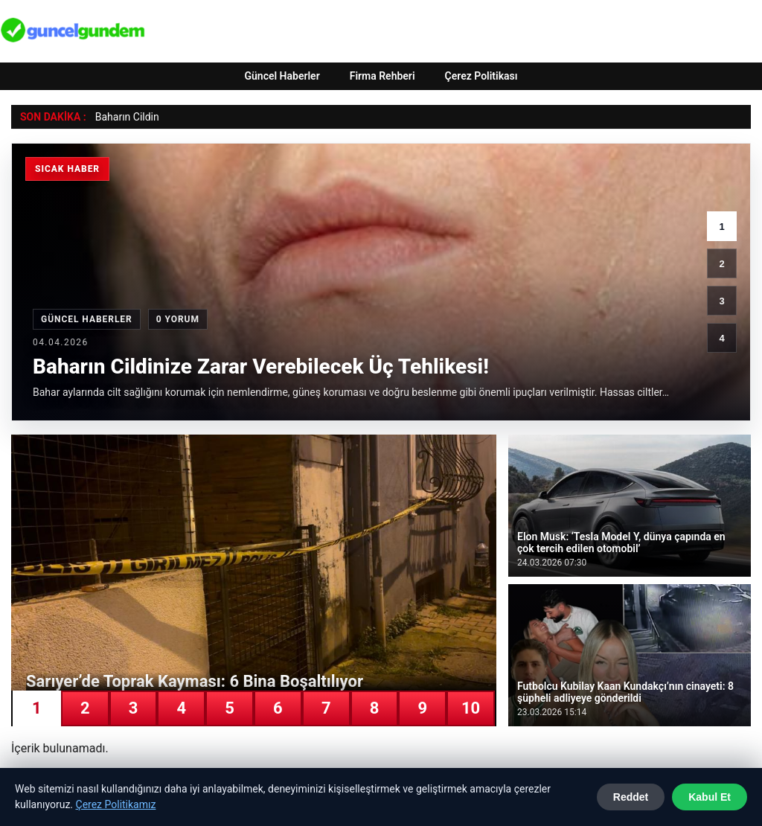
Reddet (630, 797)
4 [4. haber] (721, 338)
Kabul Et (709, 797)
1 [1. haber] (721, 226)
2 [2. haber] (721, 263)
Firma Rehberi (382, 76)
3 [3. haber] (721, 301)
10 (470, 708)
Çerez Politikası (481, 76)
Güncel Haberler (281, 76)
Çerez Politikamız (116, 804)
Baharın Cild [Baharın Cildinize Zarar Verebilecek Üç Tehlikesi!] (123, 117)
